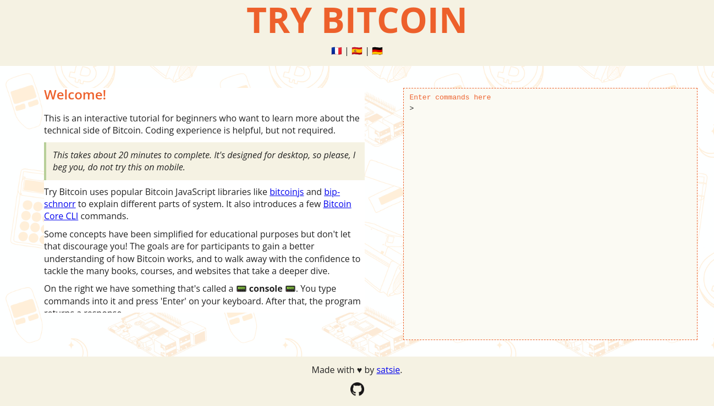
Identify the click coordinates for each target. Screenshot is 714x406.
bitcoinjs (287, 192)
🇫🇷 (336, 51)
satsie (388, 370)
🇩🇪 (377, 51)
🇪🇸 (357, 51)
